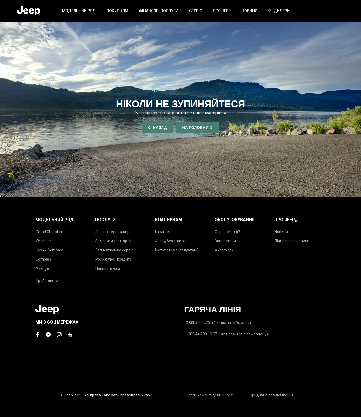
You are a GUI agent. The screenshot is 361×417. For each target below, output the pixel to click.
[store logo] (28, 10)
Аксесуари (224, 250)
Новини (281, 232)
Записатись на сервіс (114, 250)
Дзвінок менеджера (113, 232)
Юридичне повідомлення (271, 395)
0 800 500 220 (198, 323)
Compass (44, 259)
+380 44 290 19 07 (201, 334)
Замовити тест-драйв (114, 241)
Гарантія (162, 232)
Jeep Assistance (170, 241)
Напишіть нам (107, 268)
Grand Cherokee (49, 232)
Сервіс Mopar (227, 231)
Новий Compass (50, 250)
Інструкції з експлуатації (176, 250)
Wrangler (43, 241)
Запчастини (225, 241)
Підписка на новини (292, 241)
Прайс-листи (47, 280)
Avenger (43, 268)
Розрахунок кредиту (113, 259)
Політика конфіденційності (209, 395)
